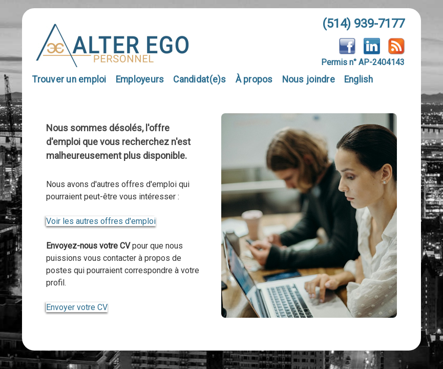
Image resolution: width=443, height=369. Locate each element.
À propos (254, 79)
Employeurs (140, 79)
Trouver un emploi (69, 79)
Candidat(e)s (199, 79)
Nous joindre (308, 79)
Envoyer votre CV (77, 307)
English (358, 79)
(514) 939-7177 (363, 23)
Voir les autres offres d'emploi (101, 221)
